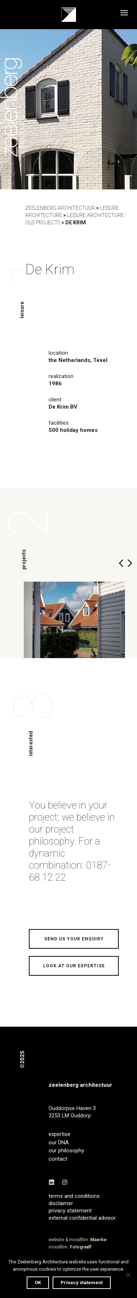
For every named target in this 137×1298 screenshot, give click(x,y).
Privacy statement (82, 1282)
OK (38, 1282)
